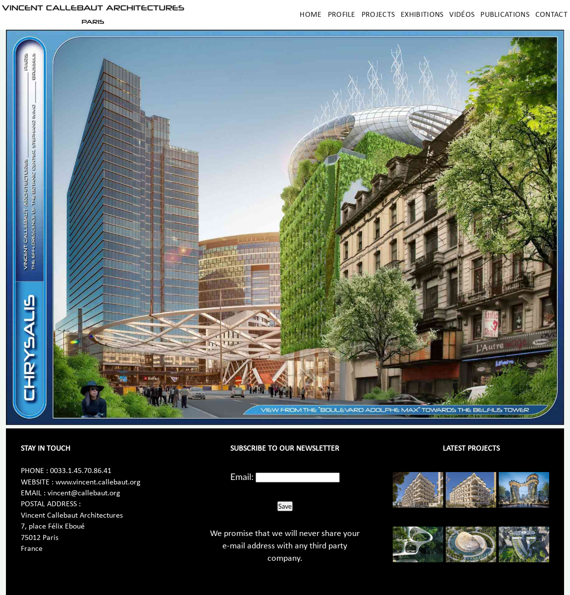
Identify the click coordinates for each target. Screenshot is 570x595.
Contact (551, 15)
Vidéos (461, 15)
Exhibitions (422, 15)
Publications (504, 15)
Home (310, 15)
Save (285, 506)
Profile (342, 15)
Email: (242, 476)
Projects (378, 15)
